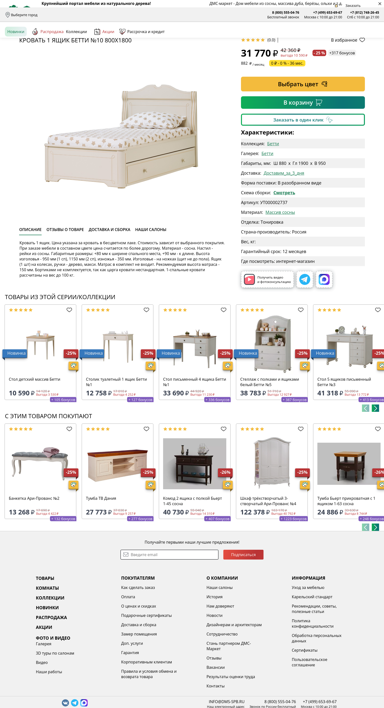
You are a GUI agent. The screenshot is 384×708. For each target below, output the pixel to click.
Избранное (350, 37)
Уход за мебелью (251, 625)
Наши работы (319, 653)
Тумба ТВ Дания (101, 536)
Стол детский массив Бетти (34, 417)
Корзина (372, 37)
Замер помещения (111, 671)
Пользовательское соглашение (252, 700)
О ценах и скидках (110, 644)
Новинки (15, 53)
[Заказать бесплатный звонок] (356, 54)
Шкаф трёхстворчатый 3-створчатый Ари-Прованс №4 (268, 538)
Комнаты (100, 36)
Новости (172, 653)
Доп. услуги (104, 681)
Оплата (83, 14)
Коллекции (76, 53)
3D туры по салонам (325, 634)
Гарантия (102, 690)
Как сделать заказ (110, 625)
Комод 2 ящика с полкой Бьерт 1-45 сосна (192, 538)
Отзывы (136, 14)
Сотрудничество (179, 671)
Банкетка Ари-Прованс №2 (34, 536)
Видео (312, 644)
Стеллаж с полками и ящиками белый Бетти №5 (269, 419)
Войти (330, 37)
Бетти (273, 181)
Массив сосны (280, 250)
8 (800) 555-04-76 (285, 12)
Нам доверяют (178, 644)
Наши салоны (159, 14)
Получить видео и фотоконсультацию (267, 317)
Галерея (313, 625)
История (172, 634)
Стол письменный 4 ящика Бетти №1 (194, 419)
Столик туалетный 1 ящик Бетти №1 (116, 419)
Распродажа (47, 53)
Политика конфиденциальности (256, 661)
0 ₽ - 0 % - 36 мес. (287, 101)
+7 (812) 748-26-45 (364, 12)
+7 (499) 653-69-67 (327, 12)
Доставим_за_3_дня (284, 211)
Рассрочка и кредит (110, 14)
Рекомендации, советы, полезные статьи (257, 646)
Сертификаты (248, 688)
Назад (18, 65)
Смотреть (284, 230)
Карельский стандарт (255, 634)
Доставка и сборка (57, 14)
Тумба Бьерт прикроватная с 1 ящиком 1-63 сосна (346, 538)
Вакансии (173, 705)
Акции (104, 54)
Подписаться (243, 592)
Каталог (67, 36)
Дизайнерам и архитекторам (191, 662)
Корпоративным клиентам (118, 699)
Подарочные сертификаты (118, 653)
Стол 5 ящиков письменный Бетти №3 (344, 419)
